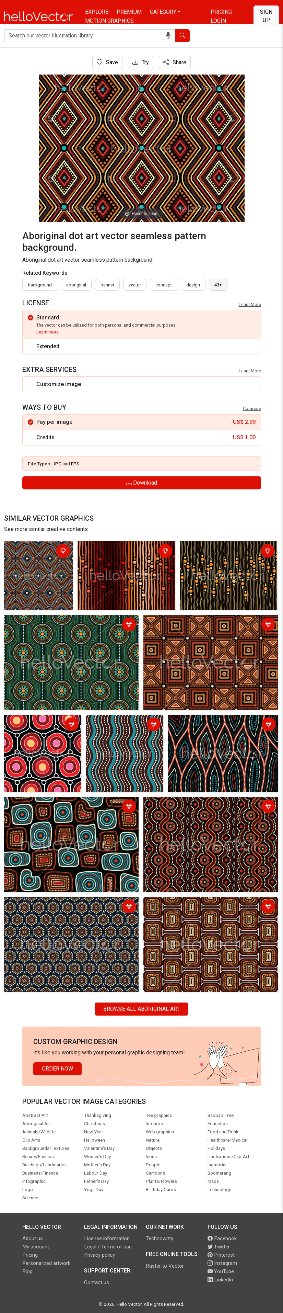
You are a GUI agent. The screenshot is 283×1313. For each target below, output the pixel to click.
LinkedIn (220, 1280)
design (193, 284)
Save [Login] (107, 62)
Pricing (221, 12)
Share (174, 62)
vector (135, 284)
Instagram (222, 1263)
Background (40, 284)
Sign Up (266, 16)
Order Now (57, 1068)
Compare (252, 408)
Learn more (47, 332)
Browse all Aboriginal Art (141, 1009)
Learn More (250, 304)
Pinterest (221, 1255)
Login (218, 21)
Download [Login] (141, 482)
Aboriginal (76, 284)
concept (163, 284)
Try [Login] (140, 62)
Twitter (219, 1247)
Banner (107, 284)
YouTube (221, 1271)
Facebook (222, 1238)
